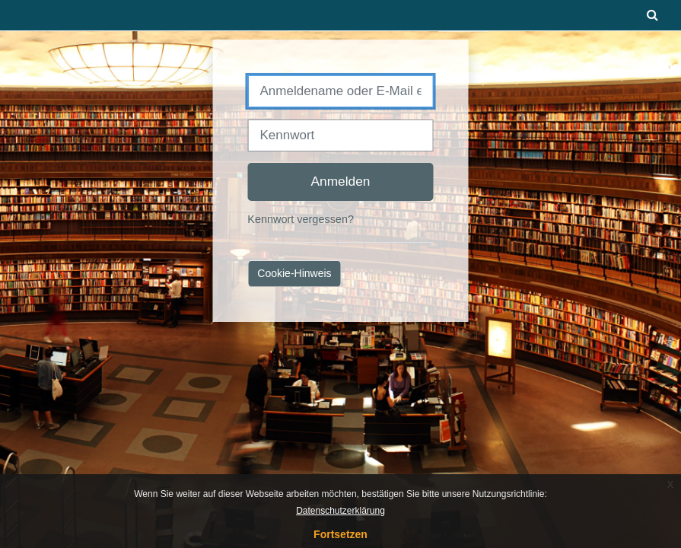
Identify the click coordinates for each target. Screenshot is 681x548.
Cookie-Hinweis (294, 273)
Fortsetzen (340, 534)
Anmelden (341, 181)
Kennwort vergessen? (300, 219)
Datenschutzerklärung (340, 510)
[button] (652, 15)
